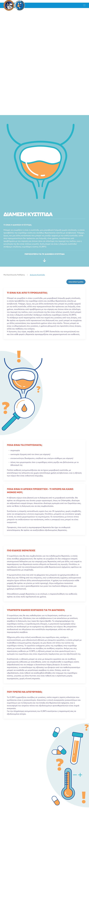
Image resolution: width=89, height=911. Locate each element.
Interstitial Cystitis (76, 282)
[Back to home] (14, 5)
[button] (84, 5)
